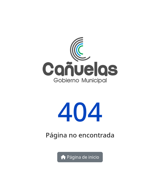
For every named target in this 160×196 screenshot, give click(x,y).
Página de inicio (80, 157)
